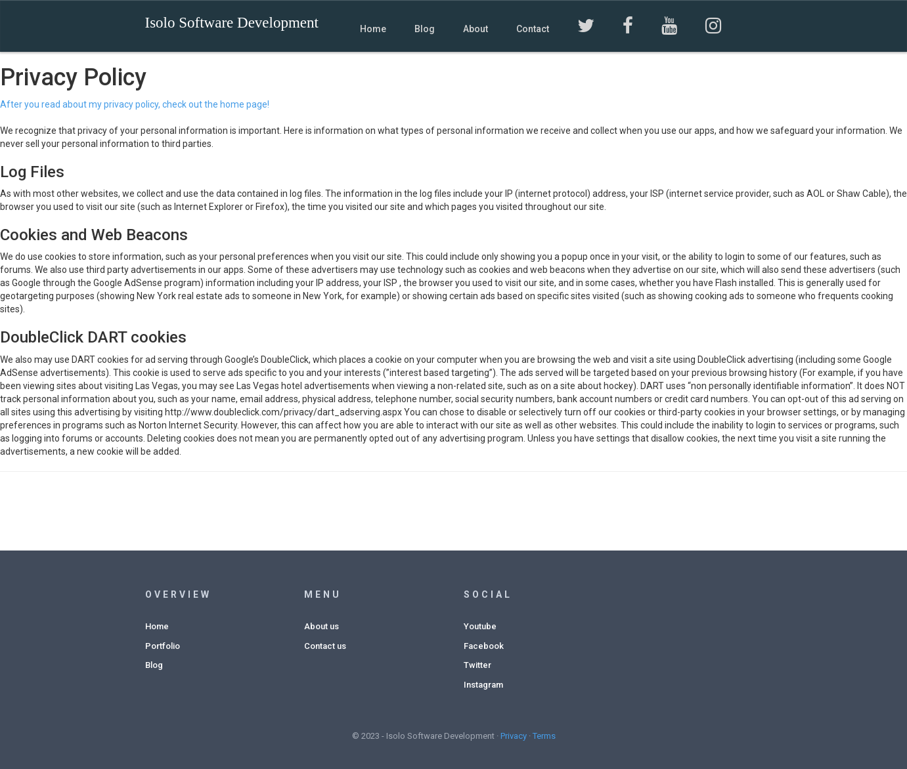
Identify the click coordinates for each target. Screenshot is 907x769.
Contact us (325, 646)
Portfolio (162, 646)
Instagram (483, 685)
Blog (424, 29)
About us (321, 626)
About (475, 29)
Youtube (480, 626)
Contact (532, 29)
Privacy (513, 736)
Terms (544, 736)
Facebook (484, 646)
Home (373, 29)
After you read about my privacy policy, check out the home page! (134, 104)
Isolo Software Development (232, 22)
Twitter (477, 665)
